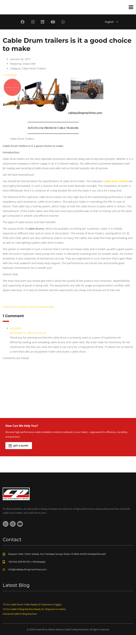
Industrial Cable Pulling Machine (20, 613)
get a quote (18, 445)
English (109, 22)
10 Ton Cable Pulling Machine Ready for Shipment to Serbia (34, 609)
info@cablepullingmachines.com (27, 569)
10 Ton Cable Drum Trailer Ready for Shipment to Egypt (32, 604)
